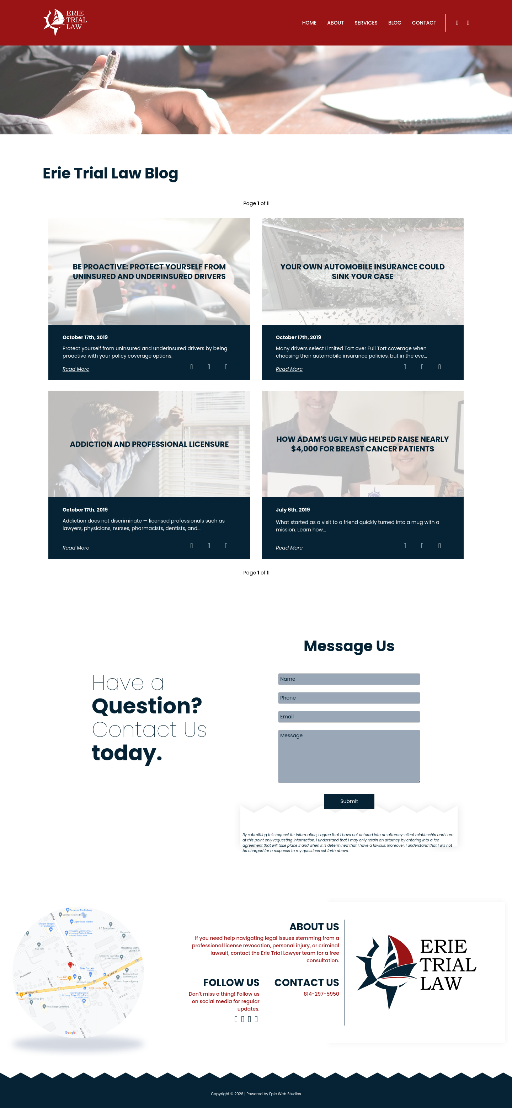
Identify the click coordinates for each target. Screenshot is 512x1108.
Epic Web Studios (285, 1094)
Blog (394, 22)
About (335, 22)
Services (366, 22)
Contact (424, 22)
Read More (76, 369)
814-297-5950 (321, 993)
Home (309, 22)
